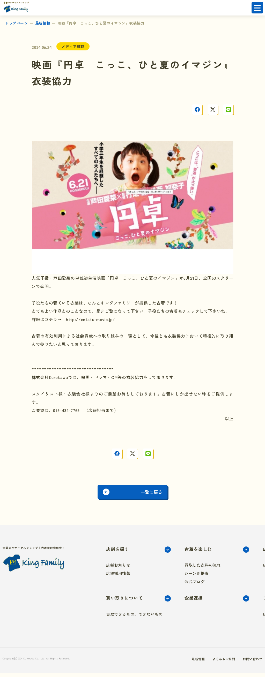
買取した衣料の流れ (203, 569)
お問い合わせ (243, 662)
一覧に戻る (159, 494)
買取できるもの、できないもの (134, 618)
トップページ (16, 23)
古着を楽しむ (198, 553)
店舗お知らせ (118, 569)
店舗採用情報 (118, 577)
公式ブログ (195, 585)
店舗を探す (117, 553)
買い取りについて (124, 602)
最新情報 (42, 23)
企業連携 (194, 602)
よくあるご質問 (211, 662)
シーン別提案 (197, 577)
